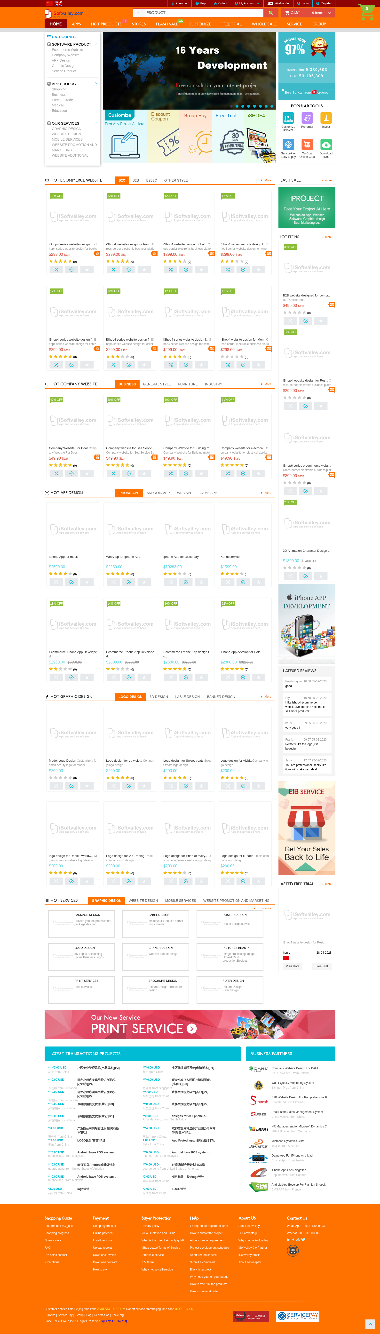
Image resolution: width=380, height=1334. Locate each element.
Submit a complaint (202, 1262)
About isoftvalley (249, 1226)
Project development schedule (209, 1247)
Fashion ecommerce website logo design (187, 860)
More (268, 180)
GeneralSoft (101, 1315)
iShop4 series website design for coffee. (187, 344)
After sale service (153, 1255)
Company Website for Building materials (187, 453)
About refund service (203, 1255)
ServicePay (65, 1315)
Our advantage (248, 1233)
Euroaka (50, 1315)
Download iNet (326, 155)
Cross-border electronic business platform (130, 249)
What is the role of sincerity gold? (163, 1240)
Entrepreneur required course (209, 1226)
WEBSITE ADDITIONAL (70, 155)
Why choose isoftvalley (253, 1240)
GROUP (319, 24)
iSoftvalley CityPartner (252, 1247)
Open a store (53, 1240)
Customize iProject (288, 128)
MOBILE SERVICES (67, 139)
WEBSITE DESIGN (66, 134)
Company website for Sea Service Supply (130, 453)
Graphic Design (63, 66)
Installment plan (103, 1240)
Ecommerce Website (67, 50)
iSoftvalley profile (249, 1255)
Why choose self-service (157, 1269)
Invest (326, 126)
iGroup (79, 1315)
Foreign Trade (62, 100)
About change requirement (207, 1240)
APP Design (61, 60)
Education (59, 110)
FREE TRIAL (232, 24)
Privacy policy (150, 1226)
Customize (264, 908)
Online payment (103, 1233)
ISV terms (148, 1262)
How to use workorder (204, 1291)
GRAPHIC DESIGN (66, 129)
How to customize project (206, 1233)
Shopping (59, 89)
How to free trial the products (208, 1284)
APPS (76, 24)
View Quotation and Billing (158, 1233)
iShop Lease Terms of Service (161, 1247)
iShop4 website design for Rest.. (304, 942)
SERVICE (294, 24)
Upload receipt (102, 1247)
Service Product (64, 71)
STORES (139, 24)
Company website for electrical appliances (244, 453)
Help (203, 3)
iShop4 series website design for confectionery (73, 344)
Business (59, 94)
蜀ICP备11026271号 (114, 1321)
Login (305, 3)
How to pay (100, 1269)
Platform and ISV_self (59, 1226)
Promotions (52, 1262)
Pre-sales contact (56, 1255)
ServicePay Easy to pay (288, 155)
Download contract (105, 1262)
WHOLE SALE (264, 24)
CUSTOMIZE (200, 24)
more (328, 180)
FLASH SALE (167, 24)
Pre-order (181, 3)
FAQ (47, 1247)
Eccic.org (118, 1315)
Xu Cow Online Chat (307, 155)
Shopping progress (57, 1233)
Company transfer (104, 1226)
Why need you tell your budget (209, 1276)
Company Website (65, 55)
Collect (222, 3)
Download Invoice (104, 1255)
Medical (57, 105)
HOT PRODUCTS (106, 24)
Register (326, 3)
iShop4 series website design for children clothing (130, 344)
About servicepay (249, 1262)
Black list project (200, 1269)
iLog (89, 1315)
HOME (56, 24)
